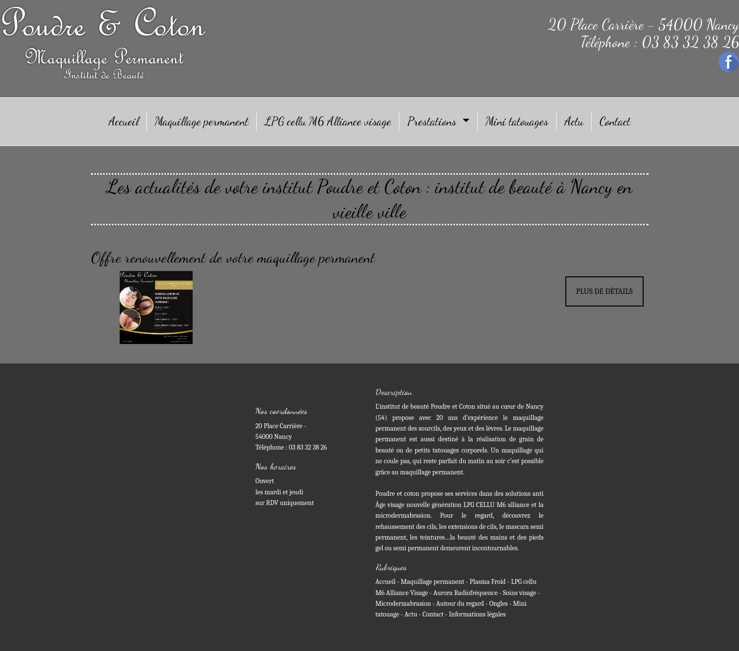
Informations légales (477, 614)
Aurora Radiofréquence (466, 593)
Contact (615, 121)
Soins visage (519, 593)
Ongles (498, 603)
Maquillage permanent (202, 121)
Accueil (123, 121)
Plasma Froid (487, 582)
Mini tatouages (517, 121)
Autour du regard (460, 603)
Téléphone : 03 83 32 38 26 (659, 42)
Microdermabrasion (403, 603)
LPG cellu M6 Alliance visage (328, 121)
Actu (573, 121)
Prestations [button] (433, 121)
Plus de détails (604, 291)
